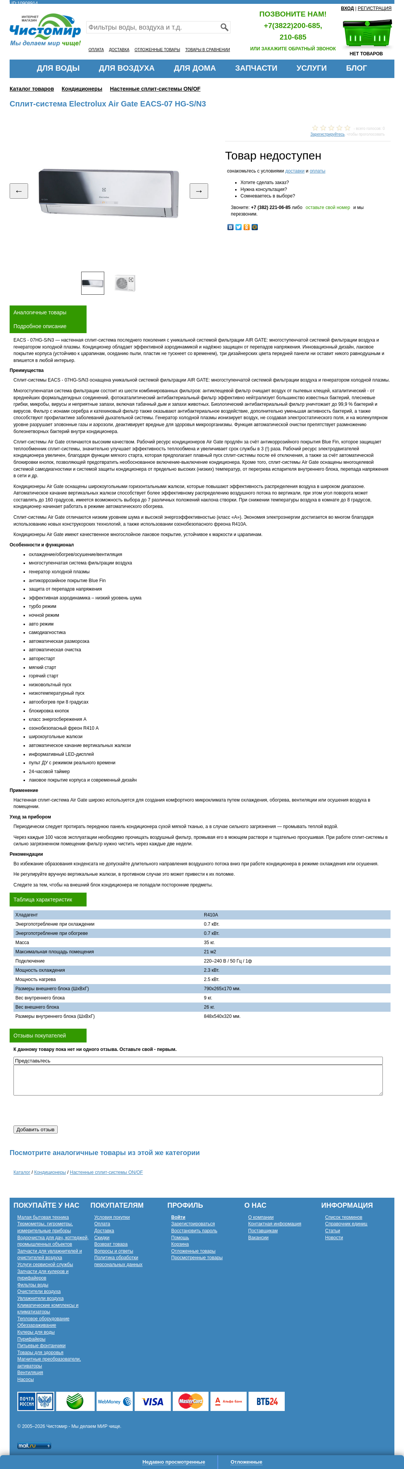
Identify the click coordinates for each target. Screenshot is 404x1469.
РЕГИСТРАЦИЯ (375, 8)
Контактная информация (274, 1224)
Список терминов (343, 1217)
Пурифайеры (31, 1339)
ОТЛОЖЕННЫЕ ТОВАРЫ (157, 50)
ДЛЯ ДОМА (195, 68)
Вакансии (258, 1237)
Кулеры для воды (36, 1332)
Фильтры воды (32, 1285)
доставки (294, 171)
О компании (261, 1217)
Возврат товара (111, 1244)
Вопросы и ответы (113, 1251)
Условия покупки (112, 1217)
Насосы (25, 1379)
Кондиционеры (82, 89)
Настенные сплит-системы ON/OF (155, 89)
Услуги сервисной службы (45, 1264)
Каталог (21, 1172)
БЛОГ (356, 68)
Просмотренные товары (197, 1257)
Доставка (104, 1230)
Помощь (180, 1237)
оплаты (318, 171)
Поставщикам (263, 1230)
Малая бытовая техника (43, 1217)
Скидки (102, 1237)
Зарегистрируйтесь (328, 134)
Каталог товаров (32, 89)
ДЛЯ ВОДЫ (58, 68)
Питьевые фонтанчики (41, 1345)
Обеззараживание (36, 1325)
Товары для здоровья (40, 1352)
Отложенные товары (193, 1251)
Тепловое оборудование (43, 1318)
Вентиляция (30, 1372)
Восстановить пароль (194, 1230)
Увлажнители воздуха (40, 1298)
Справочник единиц (346, 1224)
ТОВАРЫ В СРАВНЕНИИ (207, 50)
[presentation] (71, 1110)
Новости (334, 1237)
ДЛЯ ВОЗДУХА (127, 68)
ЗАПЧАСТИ (256, 68)
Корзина (180, 1244)
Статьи (332, 1230)
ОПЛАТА (96, 50)
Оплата (102, 1224)
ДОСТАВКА (119, 50)
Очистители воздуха (39, 1291)
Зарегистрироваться (193, 1224)
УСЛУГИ (312, 68)
